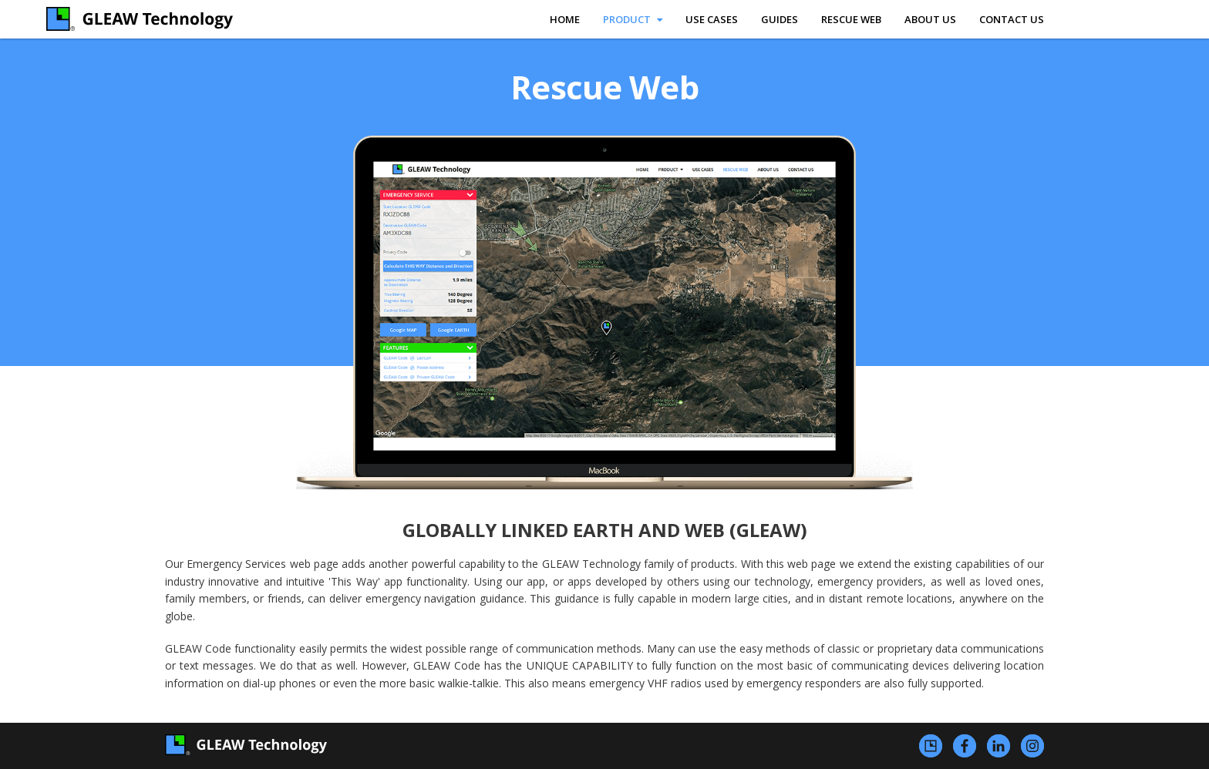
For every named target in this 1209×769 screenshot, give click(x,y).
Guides (779, 19)
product (632, 19)
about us (930, 19)
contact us (1011, 19)
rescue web (851, 19)
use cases (711, 19)
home (565, 19)
